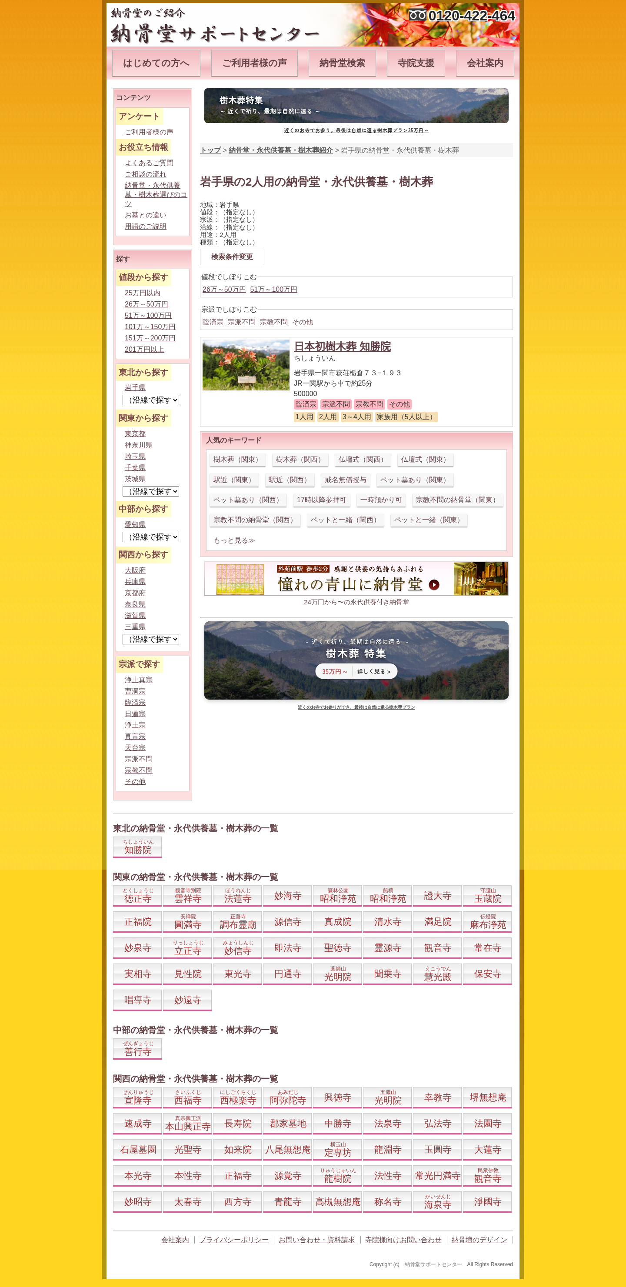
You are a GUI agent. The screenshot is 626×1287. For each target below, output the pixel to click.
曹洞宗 (135, 691)
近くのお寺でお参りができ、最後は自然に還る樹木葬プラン (356, 707)
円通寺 (288, 974)
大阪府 (135, 570)
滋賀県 (135, 615)
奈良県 (135, 604)
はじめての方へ (156, 63)
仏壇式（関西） (363, 459)
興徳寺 (338, 1097)
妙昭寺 (138, 1202)
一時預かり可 (381, 499)
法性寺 (388, 1175)
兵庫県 (135, 581)
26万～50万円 (224, 289)
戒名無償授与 (345, 479)
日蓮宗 (135, 713)
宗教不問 (274, 322)
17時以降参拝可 (321, 499)
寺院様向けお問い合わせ (403, 1240)
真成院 (338, 922)
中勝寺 (338, 1123)
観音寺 (438, 948)
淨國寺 (488, 1202)
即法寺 (288, 948)
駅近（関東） (234, 479)
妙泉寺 (138, 948)
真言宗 (135, 736)
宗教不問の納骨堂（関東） (457, 499)
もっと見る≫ (234, 540)
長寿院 (238, 1123)
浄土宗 (135, 725)
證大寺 (438, 895)
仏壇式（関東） (425, 459)
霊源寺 (388, 948)
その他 (302, 322)
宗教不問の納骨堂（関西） (255, 519)
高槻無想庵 (338, 1202)
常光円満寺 (438, 1175)
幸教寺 (438, 1097)
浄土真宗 (139, 680)
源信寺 (288, 922)
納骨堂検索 (342, 63)
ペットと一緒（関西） (345, 519)
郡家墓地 (288, 1123)
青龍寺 (288, 1202)
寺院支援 (416, 63)
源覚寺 (288, 1175)
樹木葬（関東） (237, 459)
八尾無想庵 (288, 1149)
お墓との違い (145, 215)
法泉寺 (388, 1123)
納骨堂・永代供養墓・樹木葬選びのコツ (156, 194)
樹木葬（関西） (300, 459)
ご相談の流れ (145, 174)
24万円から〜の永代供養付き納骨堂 (356, 602)
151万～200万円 (150, 338)
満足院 (438, 922)
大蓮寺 (488, 1149)
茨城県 (135, 479)
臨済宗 (213, 322)
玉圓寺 (438, 1149)
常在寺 (488, 948)
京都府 (135, 593)
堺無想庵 (488, 1097)
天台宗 (135, 747)
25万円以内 (142, 293)
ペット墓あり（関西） (248, 499)
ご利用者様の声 (254, 63)
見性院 (188, 974)
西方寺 (238, 1202)
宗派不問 (242, 322)
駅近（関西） (290, 479)
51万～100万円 (274, 289)
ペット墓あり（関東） (415, 479)
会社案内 (485, 63)
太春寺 (188, 1202)
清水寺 (388, 922)
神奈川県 (139, 445)
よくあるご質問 (149, 163)
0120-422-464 (472, 15)
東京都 (135, 433)
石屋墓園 (138, 1149)
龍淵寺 (388, 1149)
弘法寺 (438, 1123)
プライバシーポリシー (234, 1240)
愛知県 (135, 524)
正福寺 (238, 1175)
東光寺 (238, 974)
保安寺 (488, 974)
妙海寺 (288, 895)
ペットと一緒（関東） (429, 519)
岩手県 (135, 387)
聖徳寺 (338, 948)
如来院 (238, 1149)
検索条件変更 (232, 256)
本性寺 (188, 1175)
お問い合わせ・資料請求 (317, 1240)
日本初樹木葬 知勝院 (342, 346)
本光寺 (138, 1175)
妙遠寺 (188, 1000)
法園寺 (488, 1123)
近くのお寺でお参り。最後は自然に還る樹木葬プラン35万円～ (356, 130)
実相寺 (138, 974)
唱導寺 (138, 1000)
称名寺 (388, 1202)
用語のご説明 (145, 226)
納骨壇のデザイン (479, 1240)
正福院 (138, 922)
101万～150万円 (150, 326)
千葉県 (135, 467)
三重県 (135, 626)
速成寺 (138, 1123)
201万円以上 (144, 349)
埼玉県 (135, 456)
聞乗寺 (388, 974)
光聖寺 (188, 1149)
